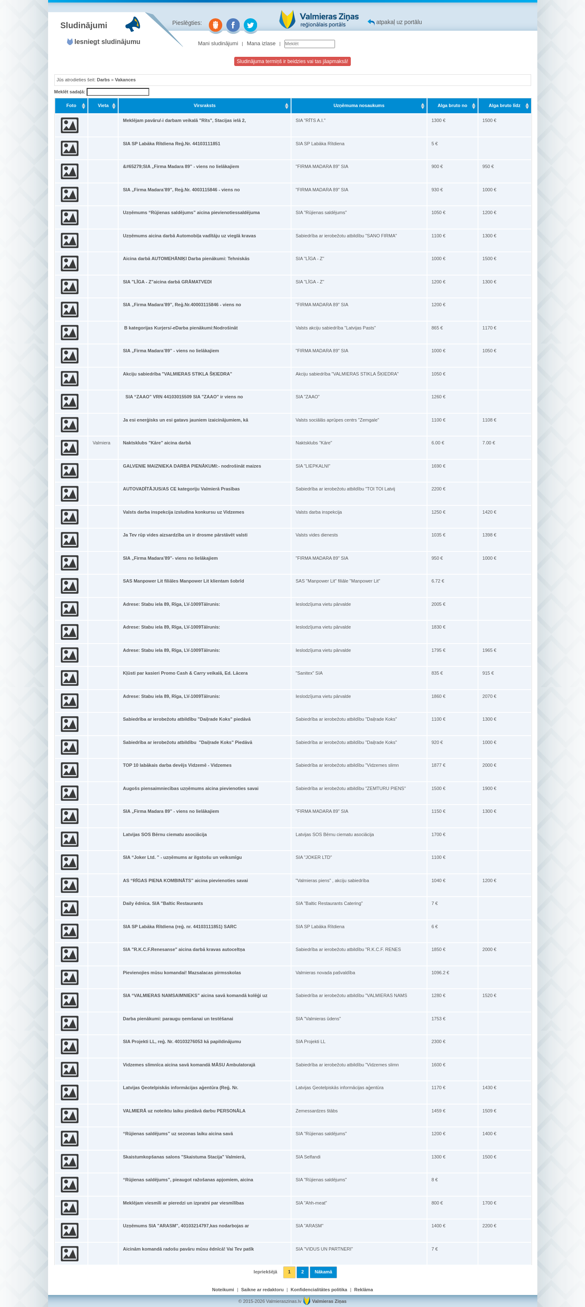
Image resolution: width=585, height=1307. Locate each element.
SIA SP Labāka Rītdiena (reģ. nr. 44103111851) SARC (180, 926)
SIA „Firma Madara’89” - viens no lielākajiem (171, 350)
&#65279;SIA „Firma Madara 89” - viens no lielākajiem (181, 166)
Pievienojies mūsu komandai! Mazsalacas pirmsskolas (182, 972)
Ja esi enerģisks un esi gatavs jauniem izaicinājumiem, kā (185, 419)
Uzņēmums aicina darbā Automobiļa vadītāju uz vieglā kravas (189, 235)
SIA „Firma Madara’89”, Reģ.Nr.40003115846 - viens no (182, 304)
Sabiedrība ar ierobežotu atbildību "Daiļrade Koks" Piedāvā (187, 742)
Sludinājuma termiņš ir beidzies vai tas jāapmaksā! (292, 61)
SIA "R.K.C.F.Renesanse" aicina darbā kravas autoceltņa (184, 949)
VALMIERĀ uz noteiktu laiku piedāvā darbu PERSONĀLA (184, 1110)
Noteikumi (223, 1289)
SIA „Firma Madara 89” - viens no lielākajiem (171, 811)
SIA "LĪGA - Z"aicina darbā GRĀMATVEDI (167, 281)
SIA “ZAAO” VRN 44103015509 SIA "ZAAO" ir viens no (183, 396)
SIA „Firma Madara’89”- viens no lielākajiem (170, 558)
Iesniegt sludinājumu (108, 41)
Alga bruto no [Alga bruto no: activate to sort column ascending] (452, 105)
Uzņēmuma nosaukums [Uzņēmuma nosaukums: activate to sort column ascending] (358, 105)
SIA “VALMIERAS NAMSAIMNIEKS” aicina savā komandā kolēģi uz (195, 995)
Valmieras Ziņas (329, 1301)
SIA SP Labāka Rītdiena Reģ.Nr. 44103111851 (171, 143)
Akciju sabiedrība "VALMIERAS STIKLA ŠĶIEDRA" (177, 373)
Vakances (125, 79)
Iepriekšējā (265, 1271)
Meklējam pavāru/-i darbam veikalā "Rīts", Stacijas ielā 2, (184, 120)
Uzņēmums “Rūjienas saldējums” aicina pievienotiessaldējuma (191, 212)
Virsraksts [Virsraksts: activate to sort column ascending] (205, 105)
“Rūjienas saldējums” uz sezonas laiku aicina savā (178, 1133)
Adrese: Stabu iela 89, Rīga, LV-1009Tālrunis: (171, 604)
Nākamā (323, 1271)
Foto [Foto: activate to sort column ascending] (71, 105)
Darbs (103, 79)
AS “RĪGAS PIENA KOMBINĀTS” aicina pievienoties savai (185, 880)
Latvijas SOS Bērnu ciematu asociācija (164, 834)
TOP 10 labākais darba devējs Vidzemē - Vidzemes (177, 765)
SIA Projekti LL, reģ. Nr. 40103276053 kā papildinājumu (182, 1041)
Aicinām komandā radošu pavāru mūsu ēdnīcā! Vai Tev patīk (188, 1248)
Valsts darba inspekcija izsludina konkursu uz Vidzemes (183, 512)
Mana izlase (261, 43)
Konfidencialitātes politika (319, 1289)
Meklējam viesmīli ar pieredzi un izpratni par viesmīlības (183, 1202)
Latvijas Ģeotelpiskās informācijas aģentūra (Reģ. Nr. (180, 1087)
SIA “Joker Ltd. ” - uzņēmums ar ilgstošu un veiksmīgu (182, 857)
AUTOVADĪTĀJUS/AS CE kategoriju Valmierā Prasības (181, 488)
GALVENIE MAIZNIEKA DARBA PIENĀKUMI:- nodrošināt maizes (192, 465)
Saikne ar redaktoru (262, 1289)
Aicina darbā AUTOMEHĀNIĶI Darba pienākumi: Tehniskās (186, 258)
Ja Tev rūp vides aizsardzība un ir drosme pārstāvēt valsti (185, 534)
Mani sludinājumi (218, 43)
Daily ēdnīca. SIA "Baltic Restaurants (163, 903)
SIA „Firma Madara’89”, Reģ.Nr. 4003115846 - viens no (181, 189)
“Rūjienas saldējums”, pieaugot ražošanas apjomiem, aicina (188, 1179)
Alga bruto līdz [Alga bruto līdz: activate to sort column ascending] (504, 105)
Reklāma (363, 1289)
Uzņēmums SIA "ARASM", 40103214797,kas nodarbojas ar (186, 1225)
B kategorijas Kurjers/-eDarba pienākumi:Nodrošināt (180, 327)
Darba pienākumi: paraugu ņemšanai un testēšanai (178, 1018)
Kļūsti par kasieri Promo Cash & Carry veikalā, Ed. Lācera (185, 673)
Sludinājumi (84, 25)
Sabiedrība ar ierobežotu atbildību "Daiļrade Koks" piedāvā (186, 719)
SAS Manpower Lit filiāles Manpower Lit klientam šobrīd (183, 580)
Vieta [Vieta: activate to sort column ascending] (103, 105)
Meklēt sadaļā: (101, 92)
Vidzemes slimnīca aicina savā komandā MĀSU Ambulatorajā (189, 1064)
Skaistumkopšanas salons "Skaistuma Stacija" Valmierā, (184, 1156)
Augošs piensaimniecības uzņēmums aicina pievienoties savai (190, 788)
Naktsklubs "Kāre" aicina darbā (157, 442)
